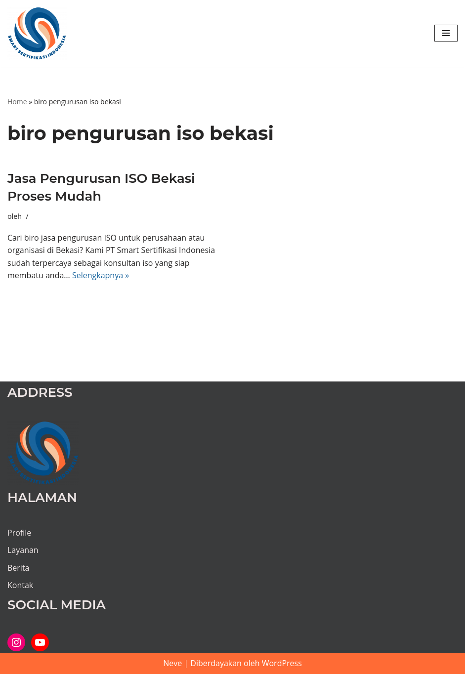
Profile (19, 532)
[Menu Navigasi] (446, 33)
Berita (18, 567)
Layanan (23, 550)
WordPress (282, 663)
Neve (172, 663)
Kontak (20, 585)
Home (17, 101)
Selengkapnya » (100, 275)
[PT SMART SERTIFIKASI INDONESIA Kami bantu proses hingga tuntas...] (37, 33)
